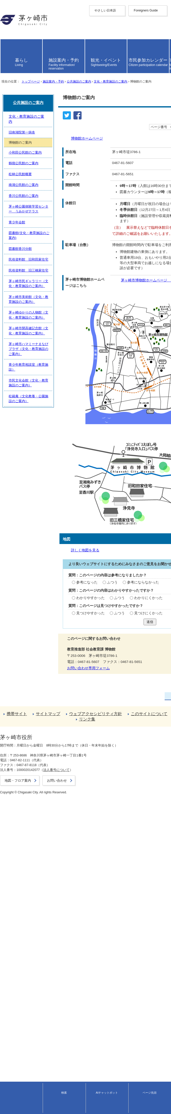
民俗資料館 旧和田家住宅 (28, 927)
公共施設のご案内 (79, 125)
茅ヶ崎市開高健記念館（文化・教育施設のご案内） (46, 983)
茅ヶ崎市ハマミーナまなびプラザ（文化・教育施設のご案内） (54, 995)
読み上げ (11, 67)
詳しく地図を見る (23, 626)
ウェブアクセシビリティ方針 (23, 1064)
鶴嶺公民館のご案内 (23, 836)
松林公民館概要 (19, 848)
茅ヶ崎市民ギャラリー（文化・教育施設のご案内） (46, 950)
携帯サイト (9, 1054)
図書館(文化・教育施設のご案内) (32, 904)
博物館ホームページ (25, 173)
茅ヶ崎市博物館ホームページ (44, 365)
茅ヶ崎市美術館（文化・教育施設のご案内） (41, 961)
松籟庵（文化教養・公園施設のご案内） (38, 1028)
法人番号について (53, 1098)
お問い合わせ (9, 1108)
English (5, 23)
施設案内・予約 (53, 125)
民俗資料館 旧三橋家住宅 (28, 938)
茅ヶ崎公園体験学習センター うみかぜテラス (42, 882)
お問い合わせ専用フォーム (24, 757)
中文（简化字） (12, 27)
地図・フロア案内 (12, 1103)
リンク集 (7, 1073)
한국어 (5, 36)
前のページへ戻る (14, 1045)
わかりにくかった (82, 680)
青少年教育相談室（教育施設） (31, 1006)
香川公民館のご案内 (23, 870)
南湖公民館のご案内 (23, 859)
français (6, 40)
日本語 (5, 60)
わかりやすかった (25, 680)
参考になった (22, 660)
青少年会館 (16, 893)
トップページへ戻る (16, 1050)
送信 (85, 710)
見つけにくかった (82, 699)
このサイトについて (16, 1068)
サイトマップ (10, 1059)
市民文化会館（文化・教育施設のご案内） (39, 1017)
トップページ (30, 125)
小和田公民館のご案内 (24, 825)
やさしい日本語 (12, 15)
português (7, 56)
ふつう (47, 660)
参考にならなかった (77, 660)
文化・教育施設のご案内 (110, 125)
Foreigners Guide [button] (13, 19)
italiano (5, 48)
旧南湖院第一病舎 (21, 803)
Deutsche (7, 44)
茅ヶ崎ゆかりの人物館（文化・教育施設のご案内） (46, 972)
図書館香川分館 (19, 916)
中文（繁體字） (12, 31)
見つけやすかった (25, 699)
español (6, 52)
